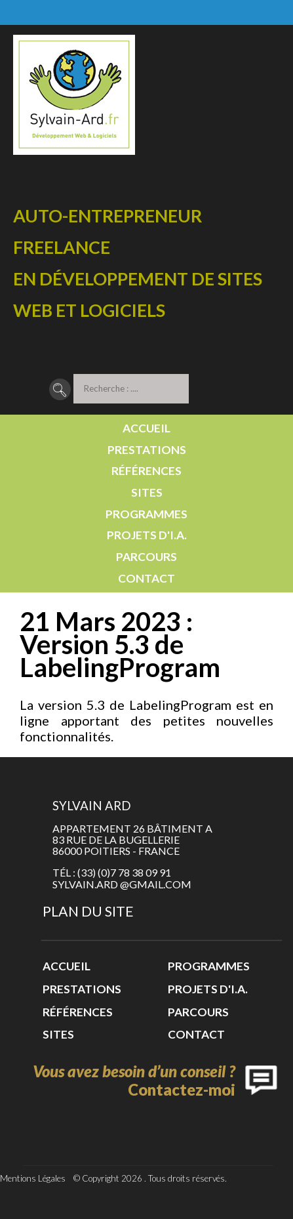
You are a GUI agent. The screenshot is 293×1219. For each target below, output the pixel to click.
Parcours (146, 557)
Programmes (146, 514)
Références (146, 471)
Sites (147, 492)
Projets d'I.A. (147, 535)
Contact (146, 578)
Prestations (146, 450)
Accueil (146, 428)
